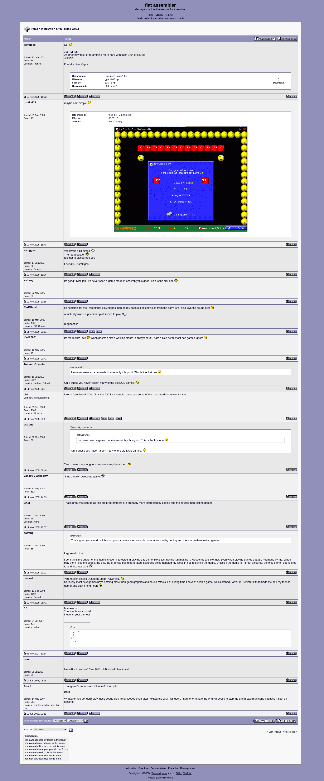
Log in (181, 18)
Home (151, 15)
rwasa (170, 778)
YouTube (187, 773)
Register (169, 15)
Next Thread (289, 731)
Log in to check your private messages (156, 18)
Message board (187, 768)
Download (144, 768)
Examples (173, 768)
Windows (47, 28)
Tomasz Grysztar (159, 773)
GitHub (179, 773)
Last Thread (275, 731)
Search (159, 15)
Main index (131, 768)
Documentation (158, 768)
